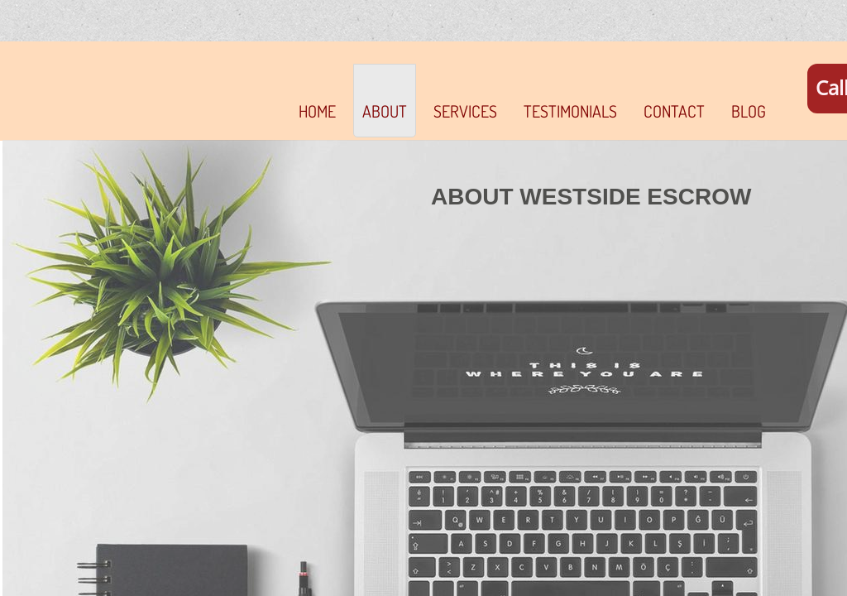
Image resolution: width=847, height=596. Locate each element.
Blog (748, 111)
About (384, 111)
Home (317, 111)
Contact (674, 111)
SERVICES (465, 111)
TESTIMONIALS (570, 111)
